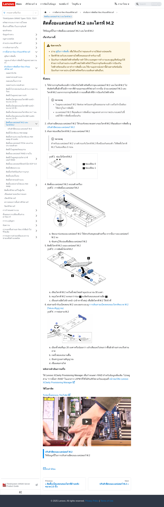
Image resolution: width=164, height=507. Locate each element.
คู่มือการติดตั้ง (10, 56)
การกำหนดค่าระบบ (11, 210)
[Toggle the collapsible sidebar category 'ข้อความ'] (36, 225)
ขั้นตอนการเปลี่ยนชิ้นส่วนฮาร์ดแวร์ (13, 215)
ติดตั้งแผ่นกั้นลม (12, 176)
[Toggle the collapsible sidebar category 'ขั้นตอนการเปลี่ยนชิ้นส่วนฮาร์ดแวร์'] (36, 216)
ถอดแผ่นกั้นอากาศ (13, 81)
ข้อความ (6, 225)
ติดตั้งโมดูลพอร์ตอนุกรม (16, 149)
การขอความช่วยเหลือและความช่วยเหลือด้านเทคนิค (16, 237)
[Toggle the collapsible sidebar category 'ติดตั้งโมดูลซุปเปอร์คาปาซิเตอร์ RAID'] (36, 159)
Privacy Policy (92, 501)
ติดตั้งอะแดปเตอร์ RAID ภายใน (19, 153)
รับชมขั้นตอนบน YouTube (56, 395)
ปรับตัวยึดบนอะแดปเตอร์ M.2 (20, 129)
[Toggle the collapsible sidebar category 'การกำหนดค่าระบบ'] (36, 210)
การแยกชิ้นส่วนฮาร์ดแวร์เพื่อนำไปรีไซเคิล (17, 230)
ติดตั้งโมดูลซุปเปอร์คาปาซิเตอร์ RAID (17, 158)
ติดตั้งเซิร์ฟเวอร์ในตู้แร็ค (14, 190)
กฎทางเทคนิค (8, 39)
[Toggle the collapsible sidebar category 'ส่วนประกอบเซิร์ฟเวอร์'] (36, 43)
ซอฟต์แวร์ (64, 4)
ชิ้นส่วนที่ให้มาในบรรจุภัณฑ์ (14, 26)
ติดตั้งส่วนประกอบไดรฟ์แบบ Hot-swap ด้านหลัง (19, 138)
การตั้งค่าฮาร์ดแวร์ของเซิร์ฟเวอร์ (16, 52)
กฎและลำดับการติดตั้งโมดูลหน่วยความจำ (20, 61)
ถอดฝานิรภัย (11, 73)
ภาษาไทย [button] (120, 4)
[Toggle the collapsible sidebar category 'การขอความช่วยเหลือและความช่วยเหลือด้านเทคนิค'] (36, 237)
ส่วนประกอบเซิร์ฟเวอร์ (12, 43)
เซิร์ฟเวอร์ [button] (30, 4)
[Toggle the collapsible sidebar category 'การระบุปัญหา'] (36, 221)
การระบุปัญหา (9, 221)
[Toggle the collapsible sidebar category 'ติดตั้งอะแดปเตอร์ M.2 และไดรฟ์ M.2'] (36, 124)
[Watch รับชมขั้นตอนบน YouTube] (87, 422)
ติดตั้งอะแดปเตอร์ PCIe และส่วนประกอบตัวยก (19, 144)
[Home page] (45, 12)
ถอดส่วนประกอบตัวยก (15, 85)
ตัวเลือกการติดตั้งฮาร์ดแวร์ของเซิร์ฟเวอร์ (17, 68)
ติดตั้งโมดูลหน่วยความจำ (16, 95)
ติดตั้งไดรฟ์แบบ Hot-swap (16, 133)
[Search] (148, 4)
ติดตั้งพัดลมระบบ (13, 168)
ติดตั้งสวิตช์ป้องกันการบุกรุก (17, 172)
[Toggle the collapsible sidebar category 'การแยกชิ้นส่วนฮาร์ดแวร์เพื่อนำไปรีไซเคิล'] (36, 231)
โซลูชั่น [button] (75, 4)
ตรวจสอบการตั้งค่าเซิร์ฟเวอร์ (16, 202)
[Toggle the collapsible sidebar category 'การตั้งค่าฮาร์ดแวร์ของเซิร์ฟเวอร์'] (36, 52)
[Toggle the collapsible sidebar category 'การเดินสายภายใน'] (36, 47)
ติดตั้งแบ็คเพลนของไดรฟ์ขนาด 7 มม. (21, 112)
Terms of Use (106, 501)
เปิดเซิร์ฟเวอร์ (10, 198)
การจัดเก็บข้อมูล (48, 4)
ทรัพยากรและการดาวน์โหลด (15, 22)
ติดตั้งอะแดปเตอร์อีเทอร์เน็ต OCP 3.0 (21, 164)
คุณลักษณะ (7, 30)
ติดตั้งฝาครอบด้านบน (15, 180)
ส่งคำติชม (49, 469)
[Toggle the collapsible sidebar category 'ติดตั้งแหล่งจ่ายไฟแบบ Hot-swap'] (36, 185)
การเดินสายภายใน (10, 47)
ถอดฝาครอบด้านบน (14, 77)
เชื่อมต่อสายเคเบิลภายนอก (15, 194)
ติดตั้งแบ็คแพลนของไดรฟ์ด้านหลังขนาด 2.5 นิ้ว (20, 117)
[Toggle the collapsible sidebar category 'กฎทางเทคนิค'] (36, 39)
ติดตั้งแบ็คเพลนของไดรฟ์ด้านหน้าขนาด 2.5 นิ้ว (20, 100)
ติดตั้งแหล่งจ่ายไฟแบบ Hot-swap (17, 185)
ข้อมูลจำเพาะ (8, 34)
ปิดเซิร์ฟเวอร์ (9, 206)
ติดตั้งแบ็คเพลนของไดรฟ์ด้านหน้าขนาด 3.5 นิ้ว (20, 107)
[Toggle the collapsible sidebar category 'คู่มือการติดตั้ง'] (36, 56)
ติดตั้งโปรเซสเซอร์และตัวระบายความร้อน (21, 90)
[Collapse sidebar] (20, 492)
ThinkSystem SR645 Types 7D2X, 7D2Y (20, 18)
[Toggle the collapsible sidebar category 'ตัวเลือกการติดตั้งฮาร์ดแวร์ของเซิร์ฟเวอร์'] (36, 68)
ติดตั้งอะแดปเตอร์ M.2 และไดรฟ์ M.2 (17, 123)
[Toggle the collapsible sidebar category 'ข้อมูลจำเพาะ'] (36, 34)
